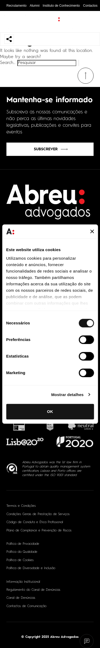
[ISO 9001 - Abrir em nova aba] (12, 468)
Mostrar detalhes (67, 394)
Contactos (90, 5)
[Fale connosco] (86, 641)
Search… (7, 63)
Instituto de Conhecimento (61, 5)
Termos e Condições (21, 506)
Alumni (34, 5)
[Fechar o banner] (92, 231)
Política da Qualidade (21, 552)
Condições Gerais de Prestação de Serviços (38, 514)
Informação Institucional (23, 582)
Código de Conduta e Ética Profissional (34, 522)
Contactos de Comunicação (26, 606)
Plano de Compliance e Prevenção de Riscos (38, 530)
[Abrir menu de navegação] (8, 21)
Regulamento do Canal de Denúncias (33, 590)
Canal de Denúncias (20, 598)
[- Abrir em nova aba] (19, 425)
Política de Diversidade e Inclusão (30, 568)
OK (50, 411)
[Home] (48, 205)
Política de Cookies (20, 560)
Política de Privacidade (22, 544)
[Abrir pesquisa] (91, 22)
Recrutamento (16, 5)
